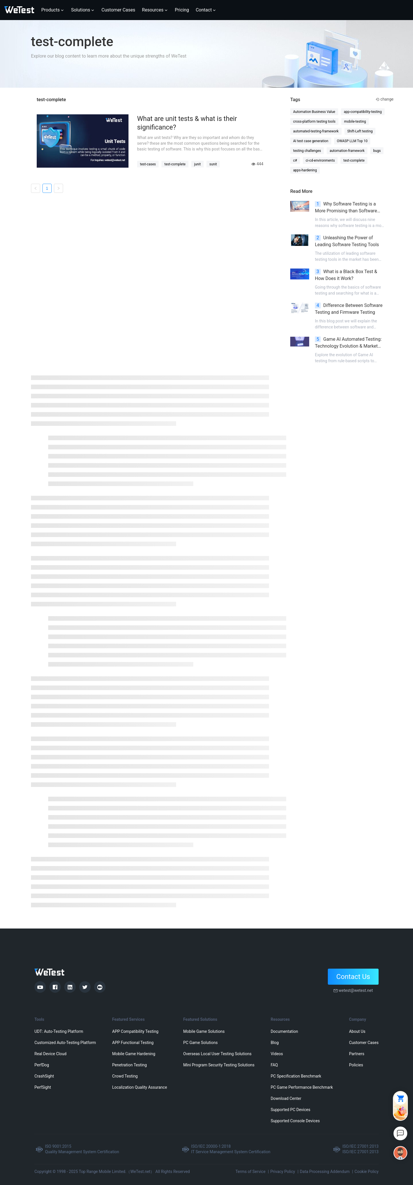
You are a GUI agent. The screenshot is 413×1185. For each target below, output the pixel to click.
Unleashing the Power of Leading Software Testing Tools (347, 241)
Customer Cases (364, 1042)
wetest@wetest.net (355, 990)
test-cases (148, 164)
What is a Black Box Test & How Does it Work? (346, 275)
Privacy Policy (282, 1171)
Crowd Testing (125, 1076)
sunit (213, 164)
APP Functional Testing (132, 1042)
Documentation (284, 1031)
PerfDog (41, 1065)
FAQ (274, 1065)
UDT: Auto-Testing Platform (58, 1031)
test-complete (175, 164)
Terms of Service (250, 1171)
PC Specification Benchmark (296, 1076)
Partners (356, 1053)
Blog (275, 1042)
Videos (277, 1053)
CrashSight (44, 1076)
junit (197, 164)
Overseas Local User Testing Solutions (217, 1053)
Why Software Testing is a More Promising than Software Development (346, 207)
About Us (357, 1031)
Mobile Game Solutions (204, 1031)
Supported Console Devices (295, 1121)
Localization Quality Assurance (139, 1087)
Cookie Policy (366, 1171)
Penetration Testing (129, 1065)
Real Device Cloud (50, 1053)
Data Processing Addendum (325, 1171)
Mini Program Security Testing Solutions (218, 1065)
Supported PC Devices (290, 1109)
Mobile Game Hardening (133, 1053)
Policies (356, 1065)
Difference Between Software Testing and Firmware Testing (349, 309)
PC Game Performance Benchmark (302, 1087)
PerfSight (42, 1087)
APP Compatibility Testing (135, 1031)
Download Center (286, 1098)
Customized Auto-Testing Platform (65, 1042)
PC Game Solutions (200, 1042)
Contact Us (353, 977)
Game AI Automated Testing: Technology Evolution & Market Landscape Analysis (348, 343)
